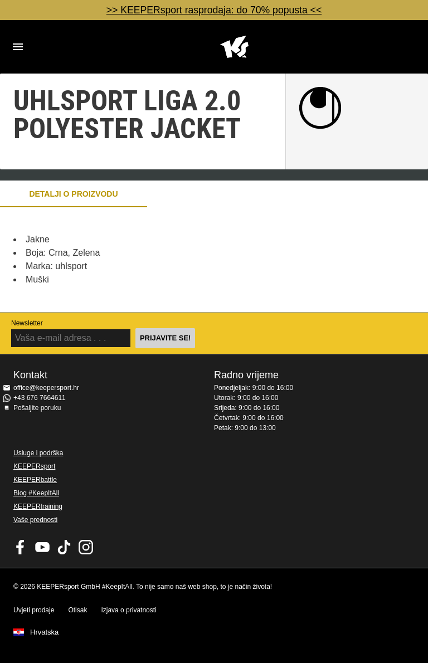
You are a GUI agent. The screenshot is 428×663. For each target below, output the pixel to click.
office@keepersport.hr (46, 388)
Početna (234, 47)
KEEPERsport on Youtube (42, 547)
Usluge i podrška (38, 453)
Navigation (17, 46)
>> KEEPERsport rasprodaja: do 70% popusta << (214, 10)
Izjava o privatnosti (128, 610)
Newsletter (27, 323)
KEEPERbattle (35, 480)
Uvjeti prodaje (33, 610)
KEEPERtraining (37, 506)
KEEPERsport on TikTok (64, 547)
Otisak (77, 610)
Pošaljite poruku (37, 408)
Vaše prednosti (35, 520)
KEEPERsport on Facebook (20, 547)
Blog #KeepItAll (36, 493)
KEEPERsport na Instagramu (86, 547)
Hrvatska (44, 632)
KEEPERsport (34, 466)
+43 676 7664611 (39, 398)
